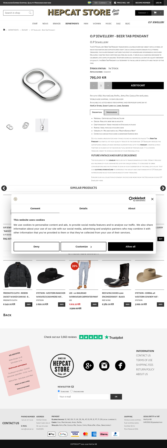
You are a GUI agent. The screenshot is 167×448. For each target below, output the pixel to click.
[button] (155, 13)
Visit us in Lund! (23, 387)
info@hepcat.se (27, 429)
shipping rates (133, 423)
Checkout (142, 13)
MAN (86, 23)
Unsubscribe (78, 391)
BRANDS (57, 23)
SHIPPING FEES (144, 365)
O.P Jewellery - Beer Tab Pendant (43, 30)
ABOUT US (142, 374)
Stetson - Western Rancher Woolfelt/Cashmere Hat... (50, 295)
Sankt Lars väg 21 (43, 423)
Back (7, 315)
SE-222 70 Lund (42, 426)
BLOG (127, 23)
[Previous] (4, 188)
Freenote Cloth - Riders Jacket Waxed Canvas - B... (16, 295)
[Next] (163, 188)
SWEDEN (40, 429)
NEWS (45, 23)
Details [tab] (84, 208)
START (35, 23)
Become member (142, 3)
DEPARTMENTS (72, 23)
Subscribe (65, 391)
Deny (37, 246)
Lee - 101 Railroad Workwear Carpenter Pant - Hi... (83, 295)
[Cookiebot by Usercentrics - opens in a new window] (131, 199)
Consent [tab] (35, 208)
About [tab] (131, 208)
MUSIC (108, 23)
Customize (84, 246)
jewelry (119, 177)
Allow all (130, 246)
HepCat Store (41, 420)
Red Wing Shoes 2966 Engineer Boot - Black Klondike (113, 295)
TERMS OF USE (144, 360)
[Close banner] (152, 199)
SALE (118, 23)
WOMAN (97, 23)
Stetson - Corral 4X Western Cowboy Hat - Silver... (146, 295)
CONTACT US (143, 355)
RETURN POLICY (145, 369)
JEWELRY (25, 30)
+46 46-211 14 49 (27, 420)
